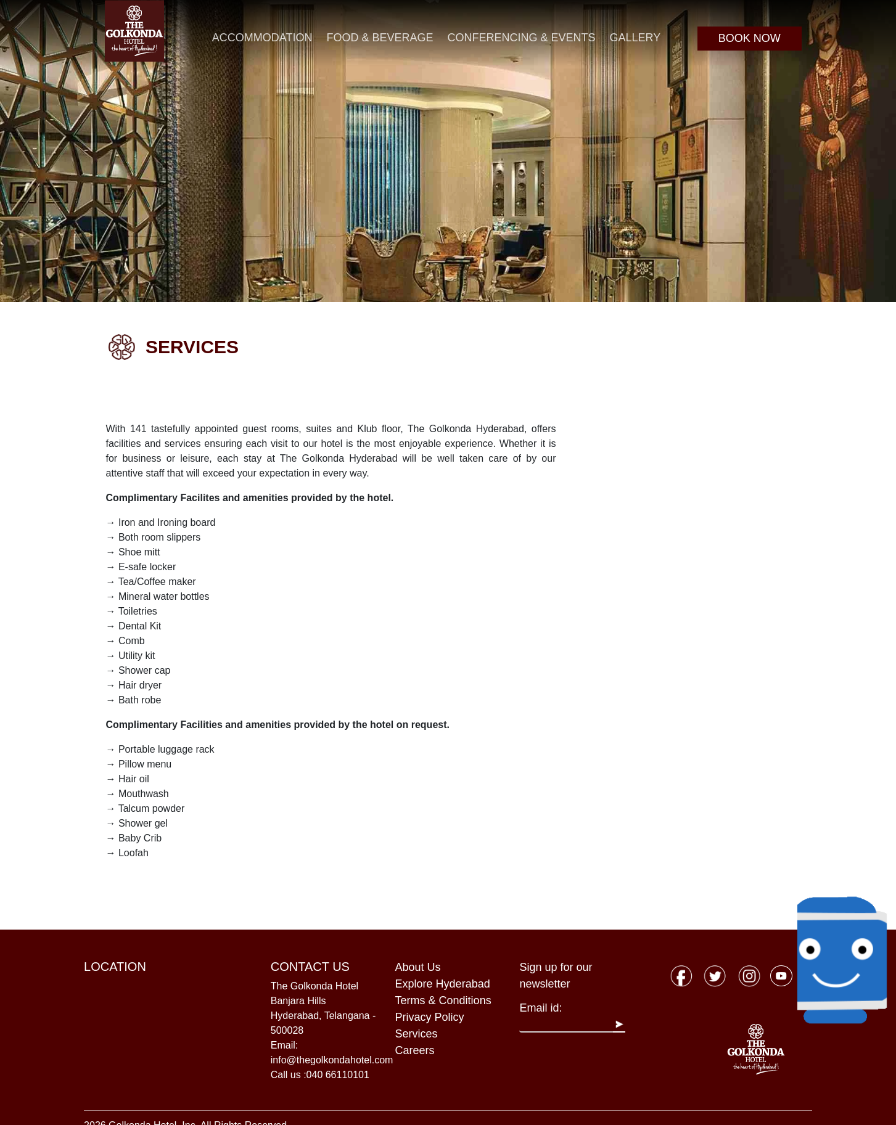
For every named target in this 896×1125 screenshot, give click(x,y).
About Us (418, 967)
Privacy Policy (429, 1017)
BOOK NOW (749, 38)
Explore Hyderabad (442, 984)
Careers (415, 1050)
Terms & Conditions (443, 1000)
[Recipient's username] (566, 1025)
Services (416, 1034)
